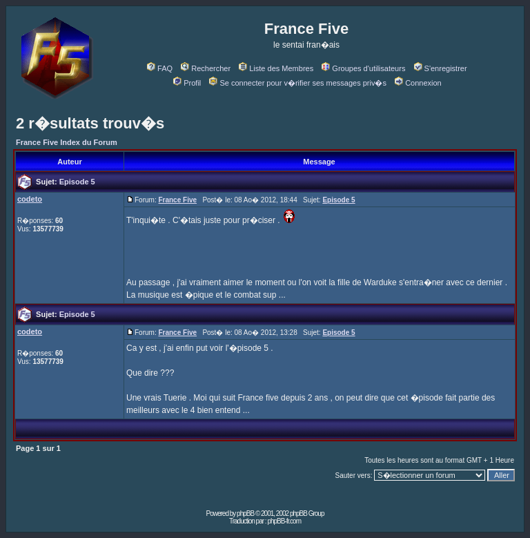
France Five (177, 200)
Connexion (418, 83)
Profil (187, 83)
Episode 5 (77, 181)
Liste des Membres (276, 68)
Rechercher (205, 68)
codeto (29, 199)
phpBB (245, 513)
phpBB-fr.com (284, 521)
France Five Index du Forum (66, 142)
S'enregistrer (440, 68)
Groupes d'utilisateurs (363, 68)
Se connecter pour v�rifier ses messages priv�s (297, 83)
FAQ (160, 68)
